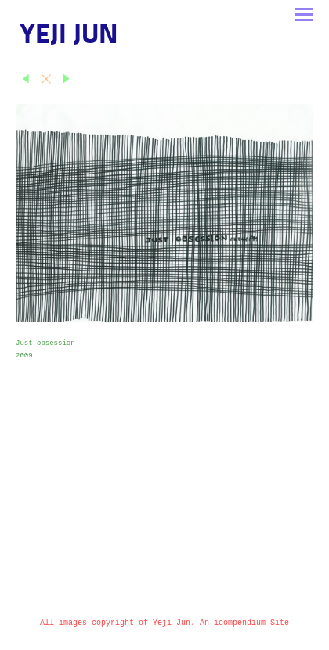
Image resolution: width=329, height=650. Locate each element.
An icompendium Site (244, 623)
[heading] (69, 40)
